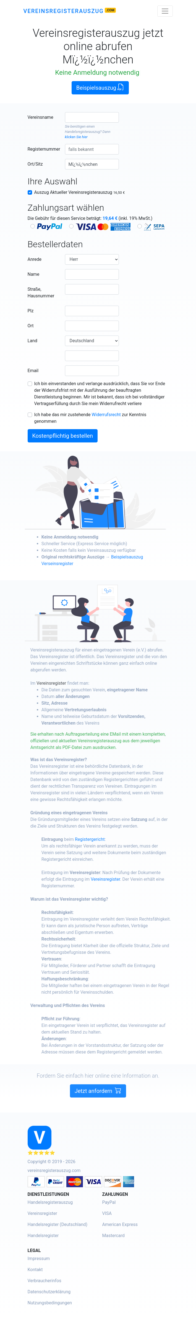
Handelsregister (43, 1235)
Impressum (39, 1258)
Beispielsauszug (100, 87)
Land (32, 340)
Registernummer (44, 149)
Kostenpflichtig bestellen (62, 435)
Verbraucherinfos (44, 1280)
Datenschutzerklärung (49, 1291)
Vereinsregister (65, 683)
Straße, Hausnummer (41, 292)
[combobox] (92, 117)
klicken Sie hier (76, 137)
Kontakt (35, 1269)
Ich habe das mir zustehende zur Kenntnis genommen (90, 418)
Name (34, 274)
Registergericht (104, 839)
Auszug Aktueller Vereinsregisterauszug (79, 192)
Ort (31, 325)
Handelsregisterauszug (82, 132)
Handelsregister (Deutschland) (58, 1224)
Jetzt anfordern (98, 1105)
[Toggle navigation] (165, 11)
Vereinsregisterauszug (63, 11)
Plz (31, 310)
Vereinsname (40, 117)
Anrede (35, 259)
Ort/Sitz (35, 164)
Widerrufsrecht (106, 414)
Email (33, 370)
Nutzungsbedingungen (50, 1302)
